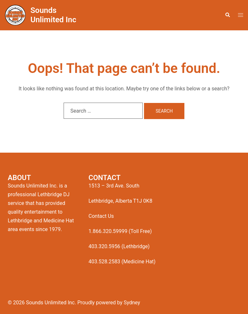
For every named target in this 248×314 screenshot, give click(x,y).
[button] (227, 15)
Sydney (132, 302)
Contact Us (101, 216)
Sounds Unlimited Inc (53, 15)
